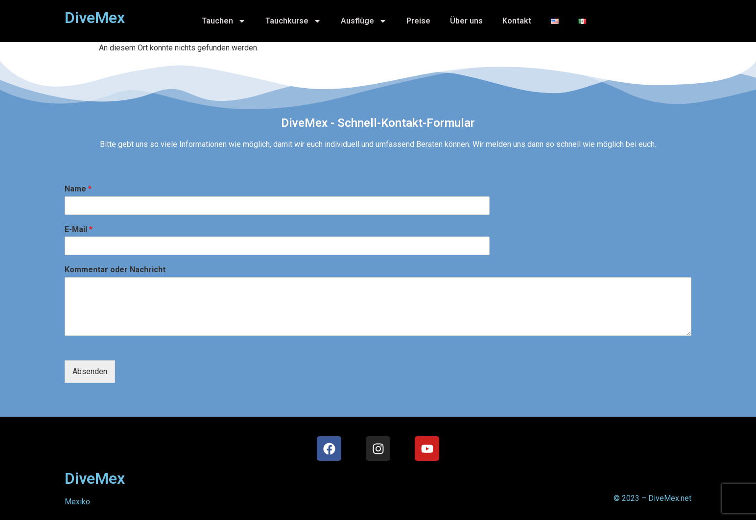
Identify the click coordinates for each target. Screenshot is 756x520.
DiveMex (95, 478)
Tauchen (224, 21)
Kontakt (516, 20)
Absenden (89, 371)
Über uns (466, 20)
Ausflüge (364, 21)
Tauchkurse (293, 21)
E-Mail (79, 229)
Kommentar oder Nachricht (115, 269)
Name (78, 188)
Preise (418, 20)
